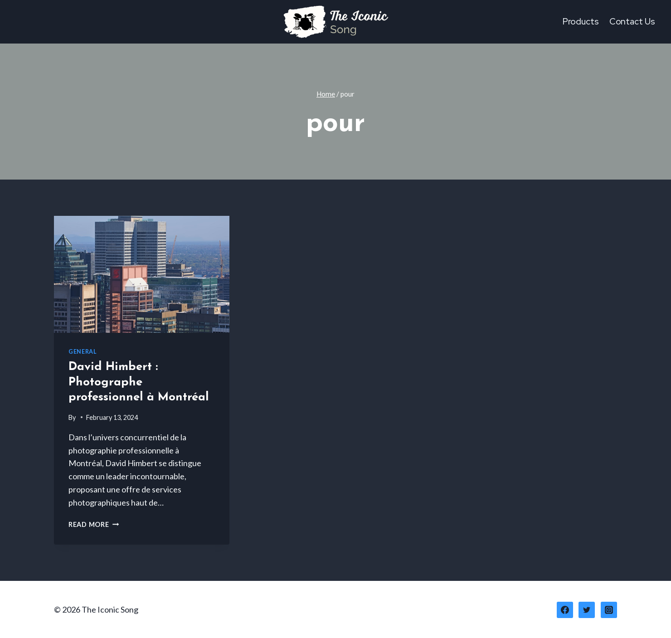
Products (581, 21)
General (82, 351)
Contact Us (632, 21)
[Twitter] (587, 610)
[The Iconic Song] (335, 22)
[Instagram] (609, 610)
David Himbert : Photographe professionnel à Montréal (138, 382)
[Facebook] (565, 610)
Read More (93, 524)
